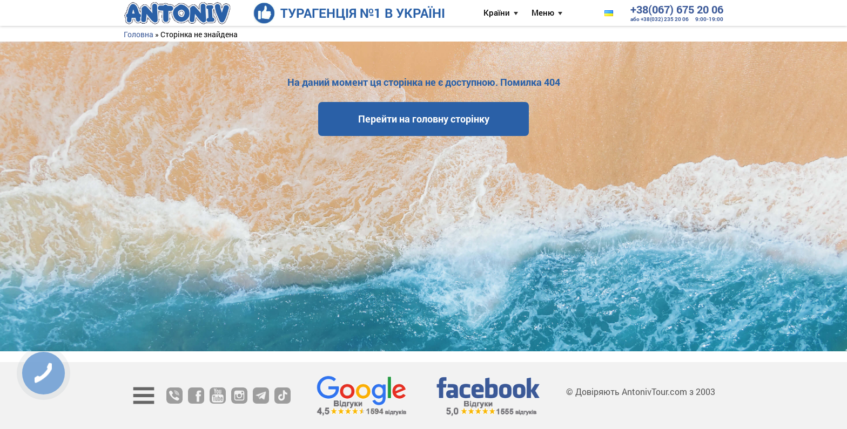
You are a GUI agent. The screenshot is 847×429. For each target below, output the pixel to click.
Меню (543, 12)
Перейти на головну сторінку (423, 118)
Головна (138, 34)
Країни (496, 12)
